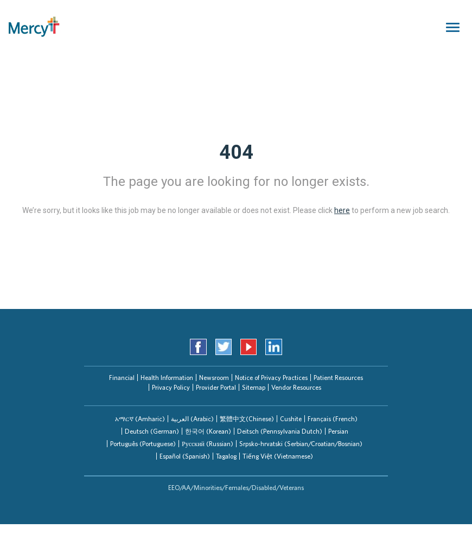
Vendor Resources (296, 387)
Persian (338, 431)
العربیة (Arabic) (192, 418)
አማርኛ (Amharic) (140, 418)
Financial (122, 377)
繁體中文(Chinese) (247, 418)
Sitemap (253, 387)
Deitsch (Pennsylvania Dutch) (279, 431)
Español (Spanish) (185, 456)
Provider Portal (216, 387)
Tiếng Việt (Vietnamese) (278, 456)
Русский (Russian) (207, 443)
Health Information (167, 377)
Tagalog (226, 456)
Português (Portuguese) (143, 443)
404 (236, 152)
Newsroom (214, 377)
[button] (140, 418)
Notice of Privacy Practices (271, 377)
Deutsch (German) (152, 431)
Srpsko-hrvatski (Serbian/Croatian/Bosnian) (300, 443)
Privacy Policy (171, 387)
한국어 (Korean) (208, 431)
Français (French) (333, 418)
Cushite (291, 418)
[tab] (140, 418)
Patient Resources (338, 377)
